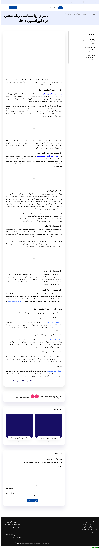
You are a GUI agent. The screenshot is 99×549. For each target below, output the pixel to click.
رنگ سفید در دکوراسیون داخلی (53, 322)
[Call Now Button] (94, 547)
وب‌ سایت (58, 495)
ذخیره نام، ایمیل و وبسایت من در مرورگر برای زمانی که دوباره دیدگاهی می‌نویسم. (21, 492)
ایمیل (35, 486)
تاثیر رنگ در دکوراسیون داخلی (53, 371)
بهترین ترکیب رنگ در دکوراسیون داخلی (46, 156)
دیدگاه (59, 467)
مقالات (27, 381)
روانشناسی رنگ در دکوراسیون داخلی (51, 93)
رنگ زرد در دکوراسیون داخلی (53, 339)
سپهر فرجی (8, 381)
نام (59, 486)
